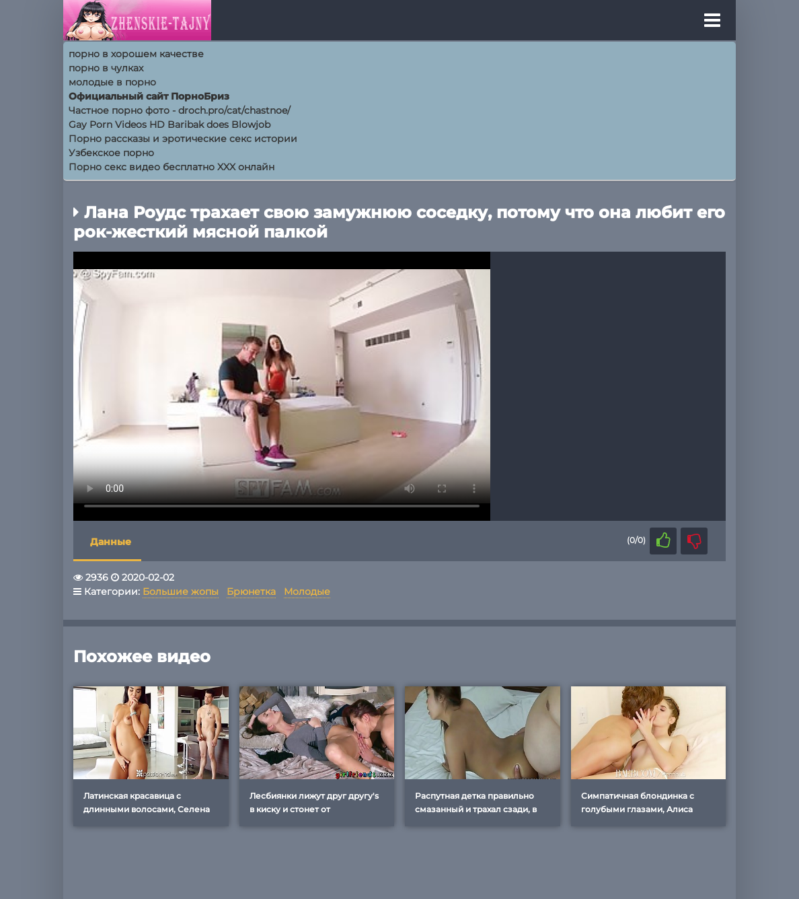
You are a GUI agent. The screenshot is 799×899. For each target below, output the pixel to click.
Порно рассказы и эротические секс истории (183, 139)
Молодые (307, 591)
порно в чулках (106, 68)
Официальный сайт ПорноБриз (149, 96)
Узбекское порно (111, 153)
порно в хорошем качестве (136, 54)
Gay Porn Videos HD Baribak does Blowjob (169, 124)
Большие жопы (181, 591)
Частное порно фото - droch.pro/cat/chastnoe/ (180, 110)
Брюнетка (251, 591)
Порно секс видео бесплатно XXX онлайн (171, 167)
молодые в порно (112, 82)
